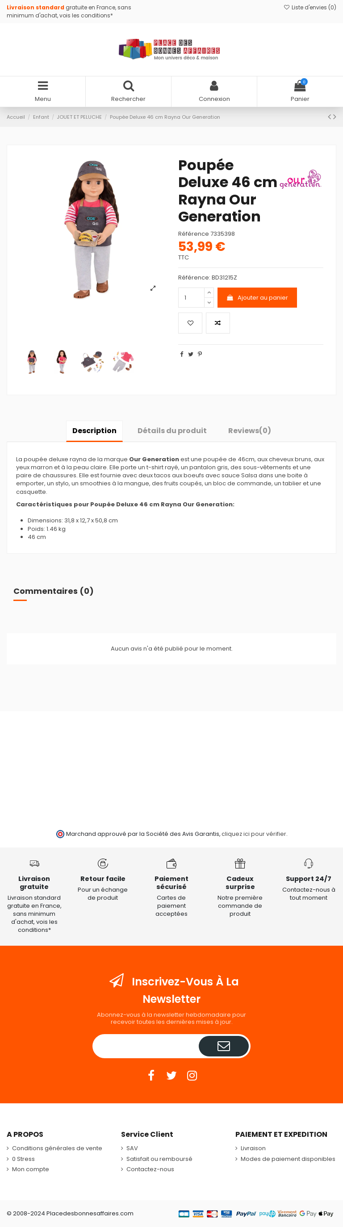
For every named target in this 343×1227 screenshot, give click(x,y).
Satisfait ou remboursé (159, 1159)
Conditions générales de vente (57, 1148)
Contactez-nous (150, 1169)
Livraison (253, 1148)
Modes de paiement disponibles (288, 1159)
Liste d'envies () (310, 7)
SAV (132, 1148)
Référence (193, 234)
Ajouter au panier (257, 297)
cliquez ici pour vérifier (254, 834)
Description (94, 431)
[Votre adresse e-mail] (146, 1046)
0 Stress (23, 1159)
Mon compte (30, 1169)
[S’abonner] (224, 1046)
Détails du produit (172, 431)
